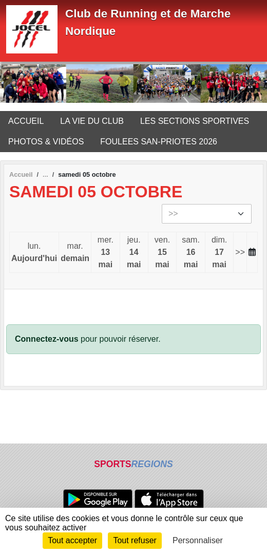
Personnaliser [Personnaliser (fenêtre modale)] (198, 540)
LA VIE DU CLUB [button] (92, 121)
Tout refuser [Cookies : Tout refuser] (134, 540)
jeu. (134, 253)
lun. (34, 253)
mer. (105, 253)
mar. (75, 253)
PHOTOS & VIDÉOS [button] (46, 141)
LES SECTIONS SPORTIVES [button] (194, 121)
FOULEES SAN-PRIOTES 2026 (158, 141)
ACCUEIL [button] (26, 121)
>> (240, 252)
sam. (190, 253)
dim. (219, 253)
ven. (162, 253)
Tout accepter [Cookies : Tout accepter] (72, 540)
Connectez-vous (47, 339)
